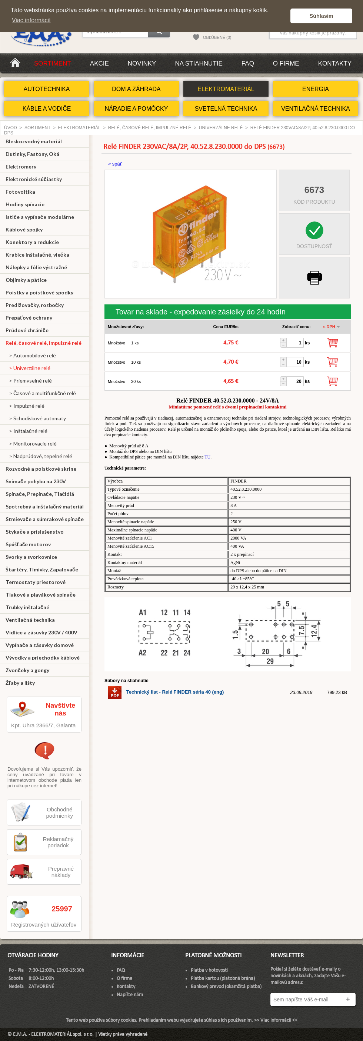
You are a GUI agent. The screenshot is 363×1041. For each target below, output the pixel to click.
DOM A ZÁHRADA (136, 89)
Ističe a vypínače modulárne (40, 217)
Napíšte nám (130, 995)
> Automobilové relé (31, 355)
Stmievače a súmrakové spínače (45, 519)
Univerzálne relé (221, 127)
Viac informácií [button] (31, 20)
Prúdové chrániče (27, 330)
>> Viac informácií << (275, 1020)
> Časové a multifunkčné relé (41, 393)
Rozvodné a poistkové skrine (41, 469)
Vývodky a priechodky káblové (43, 657)
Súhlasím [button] (321, 16)
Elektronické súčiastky (34, 179)
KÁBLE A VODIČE (47, 109)
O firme (286, 63)
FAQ (248, 63)
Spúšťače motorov (28, 544)
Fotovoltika (20, 191)
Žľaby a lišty (20, 683)
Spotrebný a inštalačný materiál (45, 506)
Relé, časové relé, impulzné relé (150, 127)
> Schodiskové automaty (36, 418)
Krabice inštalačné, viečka (37, 254)
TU (207, 457)
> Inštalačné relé (26, 431)
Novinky (142, 63)
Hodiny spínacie (25, 204)
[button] (283, 16)
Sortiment (52, 63)
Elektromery (21, 166)
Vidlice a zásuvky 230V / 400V (41, 632)
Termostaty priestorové (36, 582)
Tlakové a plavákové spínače (41, 594)
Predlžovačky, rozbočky (35, 305)
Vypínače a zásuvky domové (40, 645)
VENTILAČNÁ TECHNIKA (315, 109)
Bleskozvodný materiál (34, 141)
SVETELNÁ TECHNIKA (226, 109)
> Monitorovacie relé (31, 443)
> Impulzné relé (25, 406)
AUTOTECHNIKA (46, 89)
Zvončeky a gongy (27, 670)
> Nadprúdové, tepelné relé (39, 456)
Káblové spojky (24, 229)
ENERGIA (315, 89)
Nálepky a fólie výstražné (36, 267)
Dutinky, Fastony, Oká (32, 154)
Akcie (99, 63)
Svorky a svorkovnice (31, 557)
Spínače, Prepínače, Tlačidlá (40, 494)
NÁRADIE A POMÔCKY (136, 109)
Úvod (10, 127)
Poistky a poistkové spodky (39, 292)
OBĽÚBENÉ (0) (217, 37)
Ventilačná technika (30, 620)
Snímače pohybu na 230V (36, 481)
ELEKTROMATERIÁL (225, 89)
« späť (115, 164)
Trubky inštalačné (27, 607)
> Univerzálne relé (28, 368)
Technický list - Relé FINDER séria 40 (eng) (165, 692)
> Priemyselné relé (29, 380)
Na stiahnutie (198, 63)
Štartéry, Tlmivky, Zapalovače (42, 569)
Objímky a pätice (26, 280)
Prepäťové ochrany (29, 317)
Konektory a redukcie (32, 242)
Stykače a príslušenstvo (35, 531)
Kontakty (335, 63)
